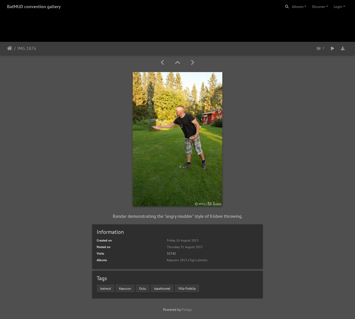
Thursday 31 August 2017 (185, 247)
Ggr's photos (198, 260)
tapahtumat (162, 288)
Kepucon (125, 288)
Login (338, 6)
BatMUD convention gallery (34, 6)
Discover (318, 6)
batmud (105, 288)
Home (9, 48)
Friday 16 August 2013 (183, 240)
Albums (298, 6)
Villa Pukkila (187, 288)
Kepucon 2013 (177, 260)
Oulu (142, 288)
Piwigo (187, 309)
